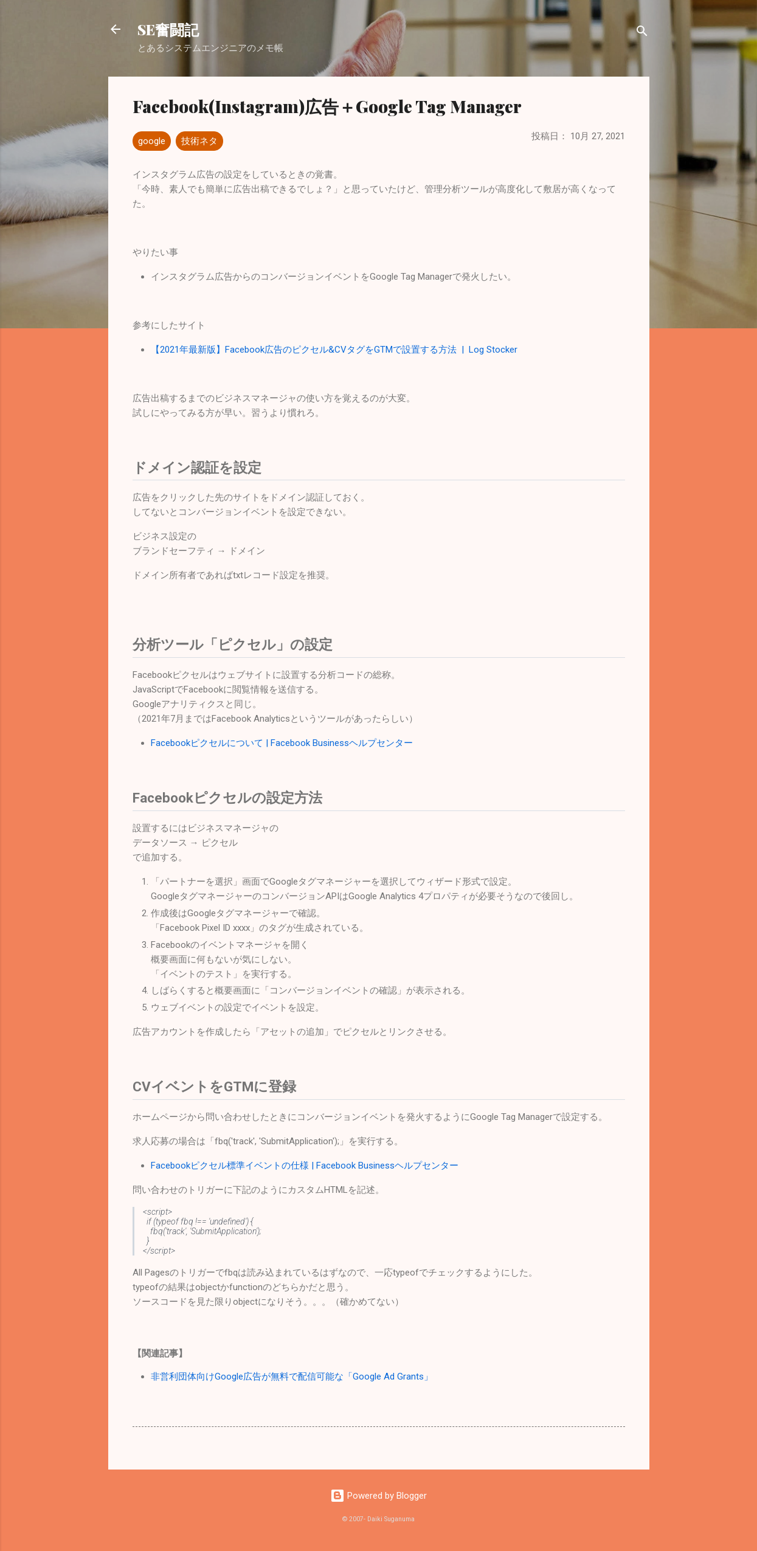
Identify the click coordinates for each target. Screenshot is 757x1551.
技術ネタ (199, 141)
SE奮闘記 (168, 29)
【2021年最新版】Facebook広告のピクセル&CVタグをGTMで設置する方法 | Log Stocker (334, 349)
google (151, 141)
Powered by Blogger (378, 1495)
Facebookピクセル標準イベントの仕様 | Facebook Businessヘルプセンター (304, 1165)
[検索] (642, 33)
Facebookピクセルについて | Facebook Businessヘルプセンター (282, 743)
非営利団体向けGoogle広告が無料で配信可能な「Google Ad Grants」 (292, 1376)
